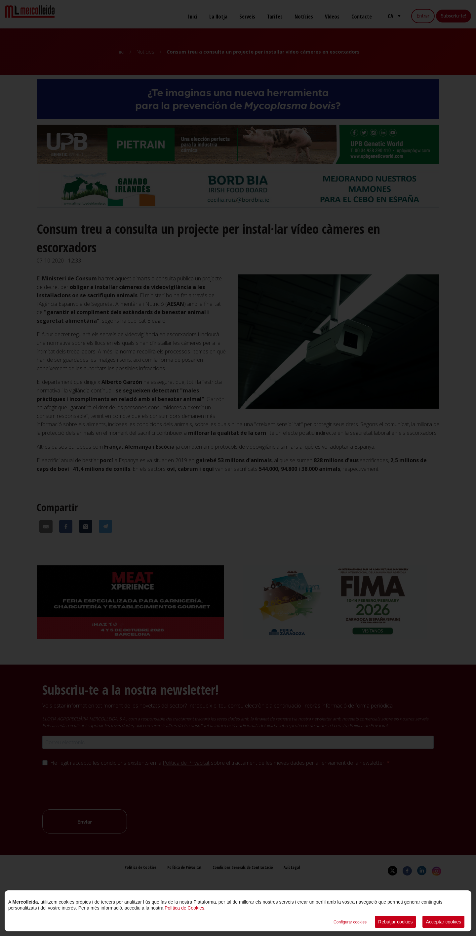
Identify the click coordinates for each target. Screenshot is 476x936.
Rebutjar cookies (395, 921)
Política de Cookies (184, 908)
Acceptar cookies (443, 921)
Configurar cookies (350, 922)
